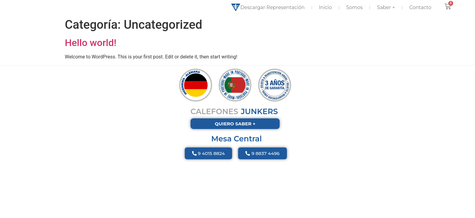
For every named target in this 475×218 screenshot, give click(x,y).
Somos (354, 7)
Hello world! (90, 42)
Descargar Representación (267, 7)
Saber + (386, 7)
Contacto (420, 7)
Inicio (325, 7)
